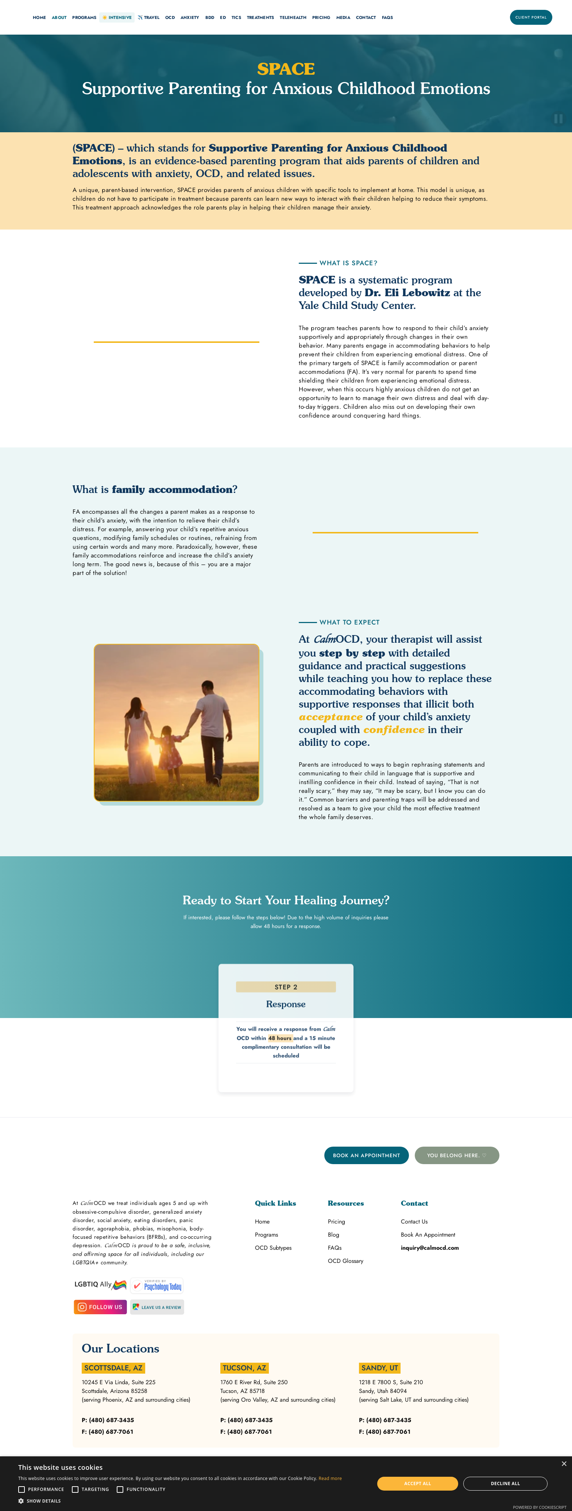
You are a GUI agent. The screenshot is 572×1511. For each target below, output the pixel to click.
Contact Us (414, 1221)
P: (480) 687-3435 (108, 1420)
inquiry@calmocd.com (430, 1248)
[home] (19, 17)
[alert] (286, 1483)
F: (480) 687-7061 (107, 1432)
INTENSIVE (117, 17)
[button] (39, 17)
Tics (236, 17)
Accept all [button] (417, 1483)
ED (223, 17)
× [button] (564, 1464)
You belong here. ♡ (457, 1155)
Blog (333, 1234)
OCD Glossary (345, 1261)
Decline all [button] (505, 1483)
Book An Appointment (366, 1155)
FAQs (387, 17)
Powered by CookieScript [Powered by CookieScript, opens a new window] (540, 1507)
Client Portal (531, 17)
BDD (209, 17)
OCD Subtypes (273, 1248)
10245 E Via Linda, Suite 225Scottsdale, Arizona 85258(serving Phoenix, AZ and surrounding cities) (136, 1391)
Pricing (336, 1221)
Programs (266, 1234)
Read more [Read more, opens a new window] (330, 1478)
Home (262, 1221)
